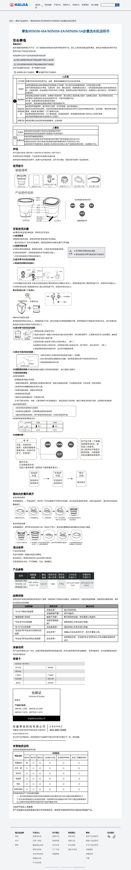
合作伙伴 (55, 845)
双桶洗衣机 (37, 858)
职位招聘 (71, 845)
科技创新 (48, 5)
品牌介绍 (55, 836)
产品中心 (57, 5)
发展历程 (55, 840)
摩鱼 (17, 845)
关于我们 (55, 832)
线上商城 (94, 5)
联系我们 (85, 5)
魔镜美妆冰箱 (38, 845)
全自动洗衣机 (38, 854)
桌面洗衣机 (37, 836)
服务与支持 (72, 849)
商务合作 (71, 836)
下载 (87, 858)
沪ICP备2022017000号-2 (53, 867)
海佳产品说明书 (92, 836)
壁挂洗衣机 (37, 849)
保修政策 (89, 854)
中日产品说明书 (92, 845)
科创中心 (76, 5)
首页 (11, 21)
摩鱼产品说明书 (21, 21)
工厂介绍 (55, 849)
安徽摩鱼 (55, 854)
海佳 (17, 836)
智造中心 (66, 5)
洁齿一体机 (37, 840)
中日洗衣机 (37, 862)
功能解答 (89, 849)
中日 (17, 840)
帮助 (87, 832)
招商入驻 (71, 840)
